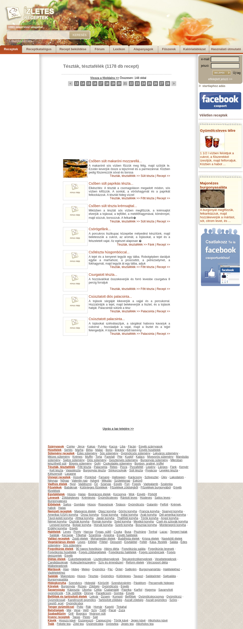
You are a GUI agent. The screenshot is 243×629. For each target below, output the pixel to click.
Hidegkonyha (57, 583)
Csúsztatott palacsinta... (107, 319)
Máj (69, 610)
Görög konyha (128, 511)
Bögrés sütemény (80, 463)
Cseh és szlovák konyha (172, 521)
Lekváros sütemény (165, 453)
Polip (80, 607)
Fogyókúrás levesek (161, 549)
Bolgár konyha (82, 525)
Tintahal (121, 607)
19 (112, 83)
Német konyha (57, 521)
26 (155, 83)
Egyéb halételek (127, 535)
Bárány (119, 450)
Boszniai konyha (146, 525)
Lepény (150, 467)
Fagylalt (109, 456)
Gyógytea (112, 624)
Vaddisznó (85, 484)
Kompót (117, 596)
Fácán (132, 446)
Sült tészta (147, 176)
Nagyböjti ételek (172, 538)
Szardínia (95, 535)
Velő (85, 610)
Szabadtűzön (57, 613)
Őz (96, 484)
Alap (66, 569)
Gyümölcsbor (74, 603)
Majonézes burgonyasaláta (213, 185)
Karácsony (135, 477)
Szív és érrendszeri (110, 562)
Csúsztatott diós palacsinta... (110, 296)
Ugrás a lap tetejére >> (118, 428)
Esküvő (137, 480)
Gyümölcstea (94, 624)
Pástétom (140, 583)
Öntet (118, 569)
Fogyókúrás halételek (122, 552)
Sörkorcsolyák (117, 470)
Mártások (54, 569)
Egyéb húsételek (150, 450)
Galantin (152, 504)
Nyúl (73, 484)
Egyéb (118, 484)
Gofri (97, 463)
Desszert (116, 542)
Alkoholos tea (145, 624)
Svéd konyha (122, 521)
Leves (67, 532)
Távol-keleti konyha (60, 518)
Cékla (98, 589)
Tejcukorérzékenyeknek (137, 559)
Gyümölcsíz (174, 596)
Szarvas (106, 484)
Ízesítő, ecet (56, 603)
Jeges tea (127, 624)
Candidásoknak (58, 562)
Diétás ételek (57, 559)
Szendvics (75, 583)
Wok (131, 494)
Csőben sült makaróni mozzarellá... (115, 161)
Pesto (86, 617)
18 (106, 83)
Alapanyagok (143, 49)
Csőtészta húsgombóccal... (109, 252)
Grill (70, 613)
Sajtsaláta (169, 576)
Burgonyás (68, 586)
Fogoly (136, 484)
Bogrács (81, 613)
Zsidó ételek (80, 538)
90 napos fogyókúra (89, 549)
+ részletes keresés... (21, 40)
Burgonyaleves (57, 501)
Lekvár (94, 596)
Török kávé (121, 620)
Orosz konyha (90, 514)
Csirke (71, 446)
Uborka (87, 589)
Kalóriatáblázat (194, 49)
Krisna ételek (150, 538)
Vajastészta (73, 470)
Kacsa (113, 446)
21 (125, 83)
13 (76, 83)
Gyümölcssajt (56, 600)
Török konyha (149, 518)
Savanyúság (56, 589)
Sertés (68, 450)
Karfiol (138, 589)
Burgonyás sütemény (154, 460)
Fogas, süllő (103, 532)
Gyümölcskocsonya (151, 596)
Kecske (131, 450)
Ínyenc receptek (59, 617)
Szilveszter (152, 477)
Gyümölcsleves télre (217, 130)
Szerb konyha (124, 525)
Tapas (76, 617)
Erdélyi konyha (57, 528)
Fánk (151, 244)
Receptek (11, 49)
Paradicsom (103, 593)
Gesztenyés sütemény (123, 460)
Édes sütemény (87, 453)
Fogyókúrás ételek (60, 549)
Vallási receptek (59, 538)
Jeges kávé (138, 620)
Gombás (79, 504)
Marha (79, 450)
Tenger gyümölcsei (61, 607)
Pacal (112, 610)
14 (82, 83)
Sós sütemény (109, 453)
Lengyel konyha (60, 525)
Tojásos (121, 504)
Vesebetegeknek (165, 559)
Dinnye (88, 593)
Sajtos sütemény (74, 460)
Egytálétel (130, 542)
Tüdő (102, 610)
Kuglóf (129, 456)
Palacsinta (147, 311)
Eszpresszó (85, 620)
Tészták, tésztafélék (83, 66)
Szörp (173, 600)
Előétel (92, 542)
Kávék (52, 620)
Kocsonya (119, 494)
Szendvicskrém (121, 583)
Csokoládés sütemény (117, 463)
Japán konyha (105, 518)
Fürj (127, 484)
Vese (77, 610)
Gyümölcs (98, 569)
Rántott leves (128, 497)
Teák (51, 624)
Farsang (104, 477)
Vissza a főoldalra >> (104, 78)
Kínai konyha (109, 514)
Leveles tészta (168, 470)
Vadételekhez (56, 572)
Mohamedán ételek (103, 538)
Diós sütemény (96, 460)
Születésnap (122, 480)
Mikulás (107, 480)
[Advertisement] (19, 127)
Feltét (143, 542)
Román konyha (102, 521)
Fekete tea (64, 624)
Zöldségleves (70, 497)
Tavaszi (138, 576)
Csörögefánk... (100, 229)
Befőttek (130, 596)
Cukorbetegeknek (79, 559)
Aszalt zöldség (133, 600)
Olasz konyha (107, 511)
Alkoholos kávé (158, 620)
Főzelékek (55, 487)
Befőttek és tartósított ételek (67, 596)
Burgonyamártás (150, 569)
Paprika (126, 589)
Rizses (82, 586)
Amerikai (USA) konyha (63, 514)
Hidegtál (90, 583)
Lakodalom (177, 477)
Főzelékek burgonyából (156, 487)
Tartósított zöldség (110, 600)
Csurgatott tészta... (103, 274)
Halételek (54, 532)
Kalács (140, 456)
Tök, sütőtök (73, 593)
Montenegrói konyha (172, 525)
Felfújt (164, 504)
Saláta (174, 542)
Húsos (71, 494)
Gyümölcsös (136, 504)
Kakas (91, 446)
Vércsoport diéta (157, 562)
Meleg (86, 569)
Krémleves (88, 497)
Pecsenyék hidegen (161, 583)
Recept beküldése (73, 49)
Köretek (53, 586)
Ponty (77, 532)
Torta (98, 456)
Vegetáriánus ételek (61, 542)
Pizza (123, 467)
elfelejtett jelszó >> (220, 79)
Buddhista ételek (128, 538)
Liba (122, 446)
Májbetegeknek (58, 566)
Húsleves (146, 497)
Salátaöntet (153, 576)
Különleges (123, 576)
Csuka (118, 532)
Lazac (163, 532)
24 (143, 83)
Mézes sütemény (59, 456)
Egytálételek (56, 494)
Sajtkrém (131, 569)
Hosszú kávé (67, 620)
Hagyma (150, 589)
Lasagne (70, 474)
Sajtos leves (162, 497)
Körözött (103, 583)
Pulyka (102, 446)
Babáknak (70, 487)
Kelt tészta (56, 470)
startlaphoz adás (211, 86)
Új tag (237, 73)
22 (131, 83)
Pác (110, 569)
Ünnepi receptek (59, 477)
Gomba (118, 593)
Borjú (109, 450)
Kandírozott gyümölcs (82, 600)
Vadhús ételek (57, 484)
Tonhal (152, 532)
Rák (88, 607)
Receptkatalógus (39, 49)
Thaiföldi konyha (127, 518)
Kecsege (67, 535)
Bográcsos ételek (99, 494)
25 (149, 83)
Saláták (54, 535)
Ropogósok (105, 504)
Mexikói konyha (144, 521)
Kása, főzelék (158, 542)
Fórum (99, 49)
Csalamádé (111, 589)
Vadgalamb (151, 484)
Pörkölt (152, 494)
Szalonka (167, 484)
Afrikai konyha (84, 518)
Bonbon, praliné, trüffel (149, 463)
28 (167, 83)
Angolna (109, 535)
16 (94, 83)
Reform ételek (135, 562)
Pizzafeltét (136, 467)
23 (137, 83)
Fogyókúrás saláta (134, 549)
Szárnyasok (56, 446)
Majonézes (68, 576)
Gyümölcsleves (108, 497)
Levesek (53, 497)
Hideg (75, 569)
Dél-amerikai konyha (172, 514)
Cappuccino (103, 620)
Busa (128, 532)
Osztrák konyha (79, 521)
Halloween (119, 477)
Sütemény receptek (61, 453)
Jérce (81, 446)
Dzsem (105, 596)
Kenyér (184, 467)
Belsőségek (56, 610)
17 (100, 83)
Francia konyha (149, 511)
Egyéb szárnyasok (151, 446)
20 (119, 83)
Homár (98, 607)
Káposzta (73, 589)
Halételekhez (171, 569)
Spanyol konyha (172, 511)
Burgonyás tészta (94, 470)
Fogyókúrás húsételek (62, 552)
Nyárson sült (97, 613)
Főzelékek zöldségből (124, 487)
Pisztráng (140, 532)
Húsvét (77, 477)
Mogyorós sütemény (160, 456)
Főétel (103, 542)
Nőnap (65, 480)
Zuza (122, 610)
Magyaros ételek (85, 511)
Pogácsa (151, 470)
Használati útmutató (226, 49)
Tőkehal (81, 535)
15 (88, 83)
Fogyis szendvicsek (151, 552)
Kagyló (109, 607)
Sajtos (67, 504)
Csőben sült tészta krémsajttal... (113, 206)
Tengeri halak (178, 532)
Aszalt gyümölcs (156, 600)
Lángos (162, 467)
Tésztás (93, 576)
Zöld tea (78, 624)
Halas (82, 494)
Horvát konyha (103, 525)
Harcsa (88, 532)
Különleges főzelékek (93, 487)
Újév (164, 477)
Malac (99, 450)
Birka (89, 450)
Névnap (53, 480)
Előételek (54, 504)
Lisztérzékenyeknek (106, 559)
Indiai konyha (129, 514)
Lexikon (119, 49)
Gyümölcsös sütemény (135, 453)
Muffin (89, 456)
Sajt (95, 617)
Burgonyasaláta (58, 579)
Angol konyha (170, 518)
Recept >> (163, 176)
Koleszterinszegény (83, 562)
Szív (94, 610)
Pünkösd (90, 477)
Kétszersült (55, 474)
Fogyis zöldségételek (92, 552)
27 (161, 83)
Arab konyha (148, 514)
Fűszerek (169, 49)
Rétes (113, 467)
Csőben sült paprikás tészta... (111, 183)
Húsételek (55, 450)
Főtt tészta (147, 198)
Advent (94, 480)
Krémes (77, 456)
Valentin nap (80, 480)
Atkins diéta (111, 549)
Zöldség (94, 586)
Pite (119, 456)
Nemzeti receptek (60, 511)
